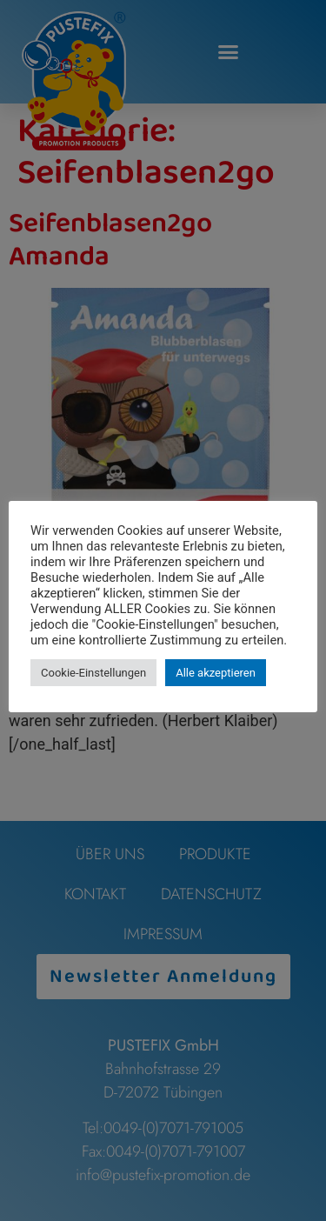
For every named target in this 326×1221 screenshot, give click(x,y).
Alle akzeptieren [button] (216, 672)
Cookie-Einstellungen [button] (93, 672)
